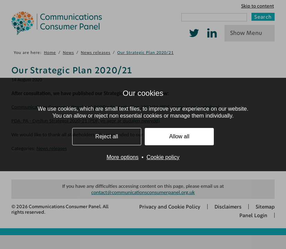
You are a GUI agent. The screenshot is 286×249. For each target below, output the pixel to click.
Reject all (106, 136)
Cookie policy (162, 157)
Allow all (179, 136)
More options (122, 157)
